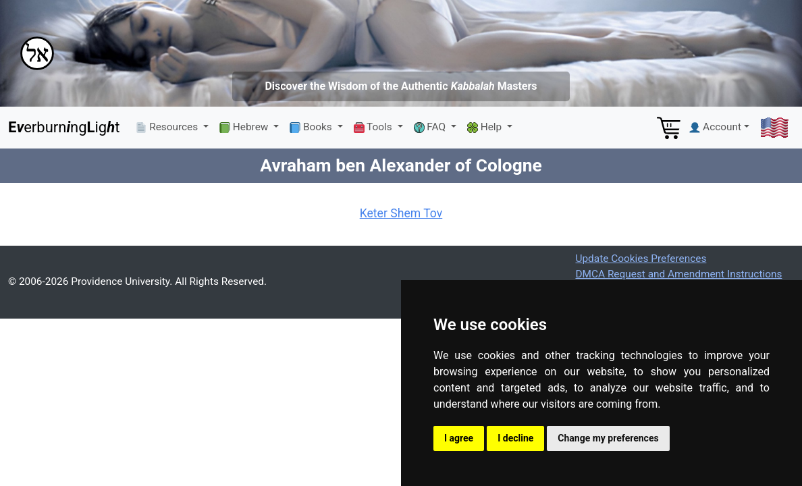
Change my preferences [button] (608, 438)
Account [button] (715, 127)
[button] (774, 127)
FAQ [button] (431, 127)
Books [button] (312, 127)
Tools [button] (374, 127)
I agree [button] (458, 438)
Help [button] (485, 127)
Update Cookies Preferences (640, 258)
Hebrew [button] (245, 127)
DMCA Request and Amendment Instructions (678, 274)
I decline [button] (515, 438)
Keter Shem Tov (401, 213)
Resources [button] (168, 127)
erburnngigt (63, 127)
